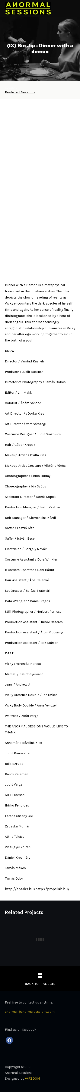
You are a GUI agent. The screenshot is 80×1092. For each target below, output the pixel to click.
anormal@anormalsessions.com (30, 1012)
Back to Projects (40, 984)
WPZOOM (32, 1078)
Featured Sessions (20, 92)
